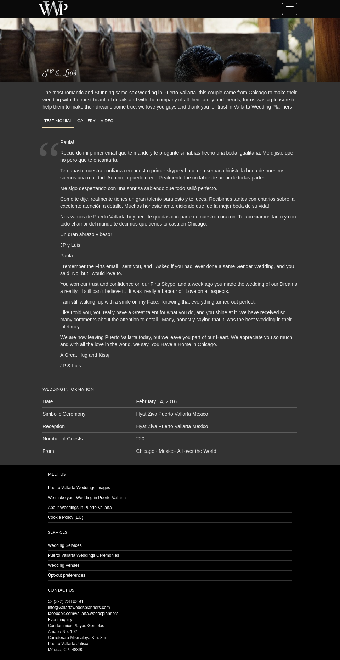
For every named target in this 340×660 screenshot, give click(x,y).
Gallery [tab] (86, 120)
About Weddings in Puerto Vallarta (80, 507)
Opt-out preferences (66, 575)
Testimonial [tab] (58, 120)
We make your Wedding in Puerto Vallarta (87, 497)
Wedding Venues (64, 565)
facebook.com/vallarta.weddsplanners (83, 613)
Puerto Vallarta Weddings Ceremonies (83, 555)
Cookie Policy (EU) (65, 517)
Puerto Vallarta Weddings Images (79, 487)
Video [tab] (107, 120)
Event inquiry (60, 619)
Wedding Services (65, 545)
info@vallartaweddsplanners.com (79, 607)
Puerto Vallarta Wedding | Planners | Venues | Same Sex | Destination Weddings (52, 8)
